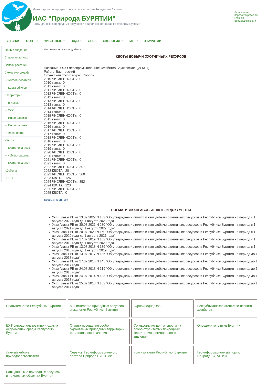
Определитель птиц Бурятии (218, 325)
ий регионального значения (97, 331)
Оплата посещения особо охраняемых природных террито (94, 327)
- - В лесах (12, 102)
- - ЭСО (9, 110)
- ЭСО (9, 178)
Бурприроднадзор (147, 306)
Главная (239, 18)
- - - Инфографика (17, 155)
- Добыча (11, 170)
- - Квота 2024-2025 (17, 163)
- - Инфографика (16, 117)
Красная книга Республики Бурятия (160, 352)
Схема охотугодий (17, 72)
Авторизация (241, 12)
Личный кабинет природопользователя (23, 354)
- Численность (14, 132)
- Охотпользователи (18, 80)
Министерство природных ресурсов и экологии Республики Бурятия (97, 307)
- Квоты (9, 140)
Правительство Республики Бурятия (33, 306)
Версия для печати (245, 20)
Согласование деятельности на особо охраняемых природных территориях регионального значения (157, 331)
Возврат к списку (56, 199)
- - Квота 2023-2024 (17, 148)
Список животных (16, 57)
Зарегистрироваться (246, 15)
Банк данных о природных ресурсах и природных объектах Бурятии (33, 373)
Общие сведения (16, 50)
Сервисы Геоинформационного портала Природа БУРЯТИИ (93, 354)
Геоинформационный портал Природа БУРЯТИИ (219, 354)
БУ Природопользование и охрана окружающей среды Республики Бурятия (32, 329)
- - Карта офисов (16, 87)
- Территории (13, 95)
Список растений (16, 65)
